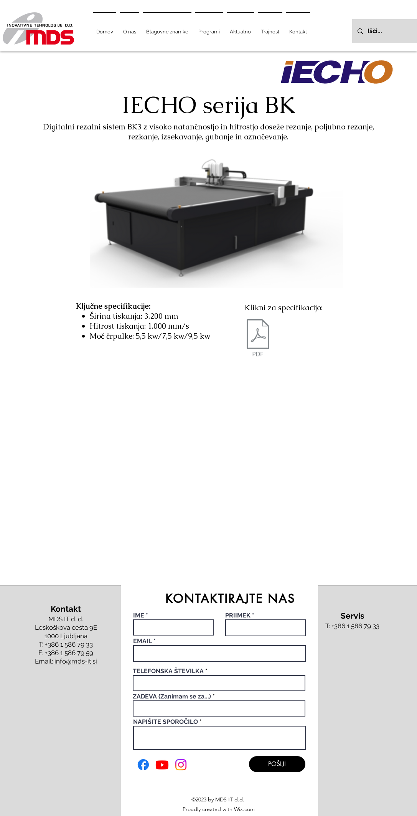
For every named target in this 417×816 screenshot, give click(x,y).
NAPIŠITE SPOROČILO (165, 722)
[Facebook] (143, 764)
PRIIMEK (238, 615)
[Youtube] (162, 764)
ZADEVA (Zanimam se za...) (172, 697)
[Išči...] (390, 31)
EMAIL (142, 641)
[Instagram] (180, 764)
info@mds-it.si (75, 661)
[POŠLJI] (277, 764)
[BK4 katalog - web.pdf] (258, 339)
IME (139, 615)
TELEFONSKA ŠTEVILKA (168, 671)
